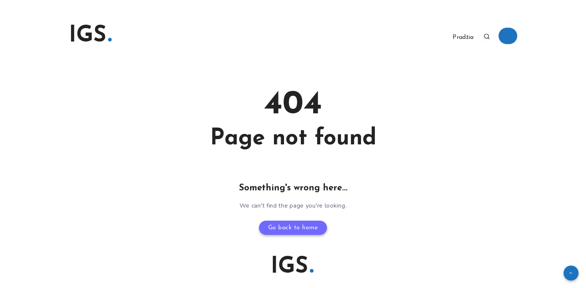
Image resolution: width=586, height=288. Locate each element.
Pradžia (463, 37)
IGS (90, 36)
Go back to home (293, 228)
